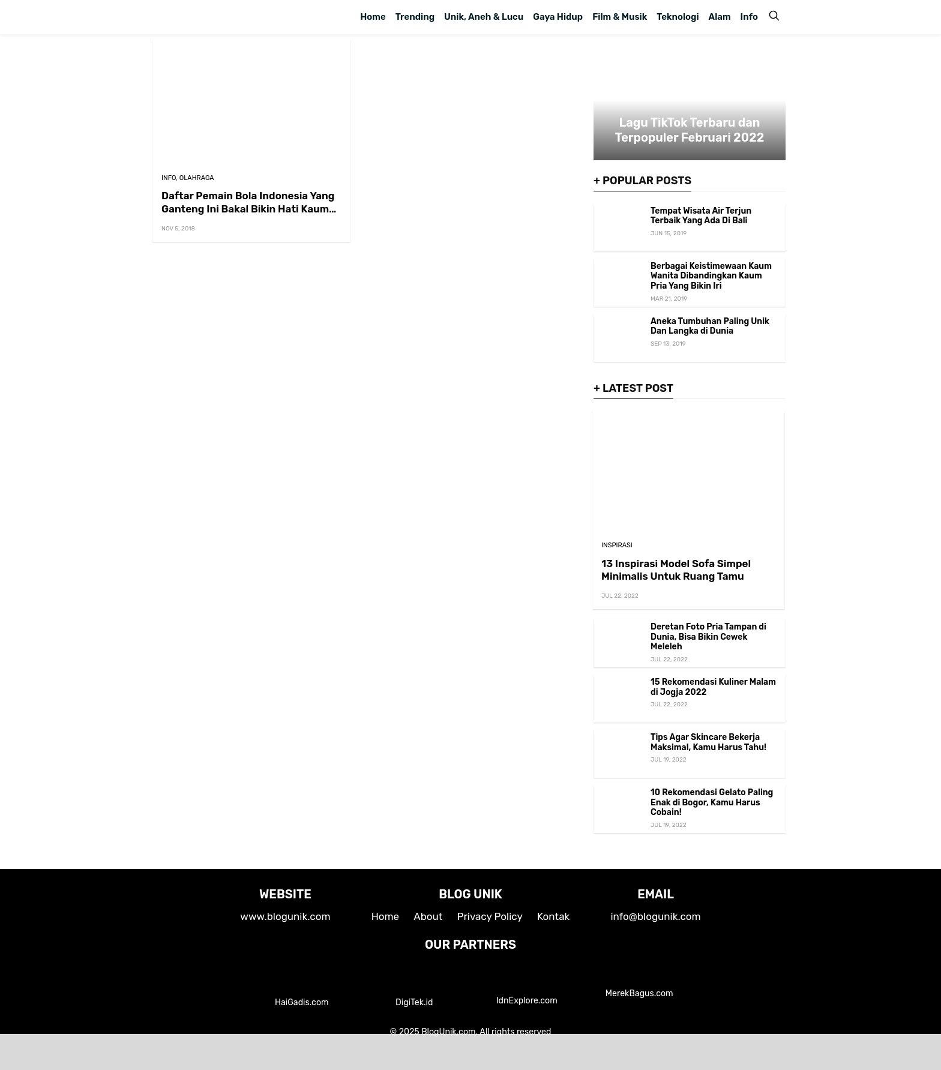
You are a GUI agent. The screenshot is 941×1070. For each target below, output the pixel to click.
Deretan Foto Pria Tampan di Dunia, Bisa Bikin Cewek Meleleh (708, 637)
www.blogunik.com (285, 916)
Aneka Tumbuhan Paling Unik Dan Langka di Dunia (710, 326)
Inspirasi (617, 545)
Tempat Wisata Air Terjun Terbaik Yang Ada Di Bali (701, 216)
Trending (414, 16)
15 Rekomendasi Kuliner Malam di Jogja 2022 (713, 687)
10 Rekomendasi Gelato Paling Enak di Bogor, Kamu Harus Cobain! (712, 802)
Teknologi (678, 16)
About (427, 916)
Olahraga (196, 178)
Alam (720, 16)
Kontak (553, 916)
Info (749, 16)
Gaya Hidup (558, 16)
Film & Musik (619, 16)
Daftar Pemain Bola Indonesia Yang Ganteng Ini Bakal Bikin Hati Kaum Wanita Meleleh (247, 208)
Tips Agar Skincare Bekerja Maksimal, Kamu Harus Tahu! (708, 742)
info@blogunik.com (655, 916)
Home (372, 16)
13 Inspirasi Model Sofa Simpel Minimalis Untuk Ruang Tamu (676, 570)
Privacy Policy (490, 916)
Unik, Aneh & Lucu (483, 16)
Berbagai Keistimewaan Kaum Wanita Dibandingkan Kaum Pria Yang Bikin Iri (711, 276)
